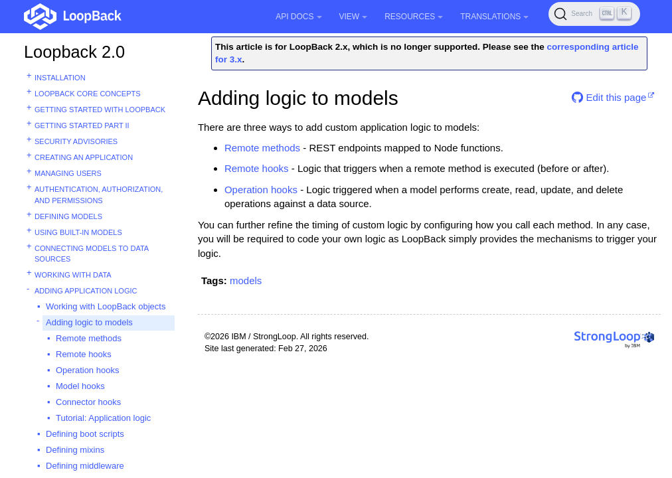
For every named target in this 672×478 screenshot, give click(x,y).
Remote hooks (84, 354)
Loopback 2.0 (74, 51)
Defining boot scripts (85, 434)
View (353, 16)
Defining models (68, 216)
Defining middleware (85, 466)
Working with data (73, 275)
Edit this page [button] (609, 97)
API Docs (298, 16)
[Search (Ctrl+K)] (594, 14)
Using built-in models (78, 232)
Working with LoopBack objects (105, 306)
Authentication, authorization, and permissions (99, 194)
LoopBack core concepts (88, 94)
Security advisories (76, 141)
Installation (60, 78)
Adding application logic (86, 291)
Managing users (68, 173)
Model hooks (80, 386)
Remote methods (89, 338)
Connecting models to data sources (92, 254)
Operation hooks (87, 370)
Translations (494, 16)
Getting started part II (82, 125)
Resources (413, 16)
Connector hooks (88, 402)
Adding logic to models (89, 322)
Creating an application (84, 157)
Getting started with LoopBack (100, 110)
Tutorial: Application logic (103, 418)
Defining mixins (75, 450)
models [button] (246, 280)
